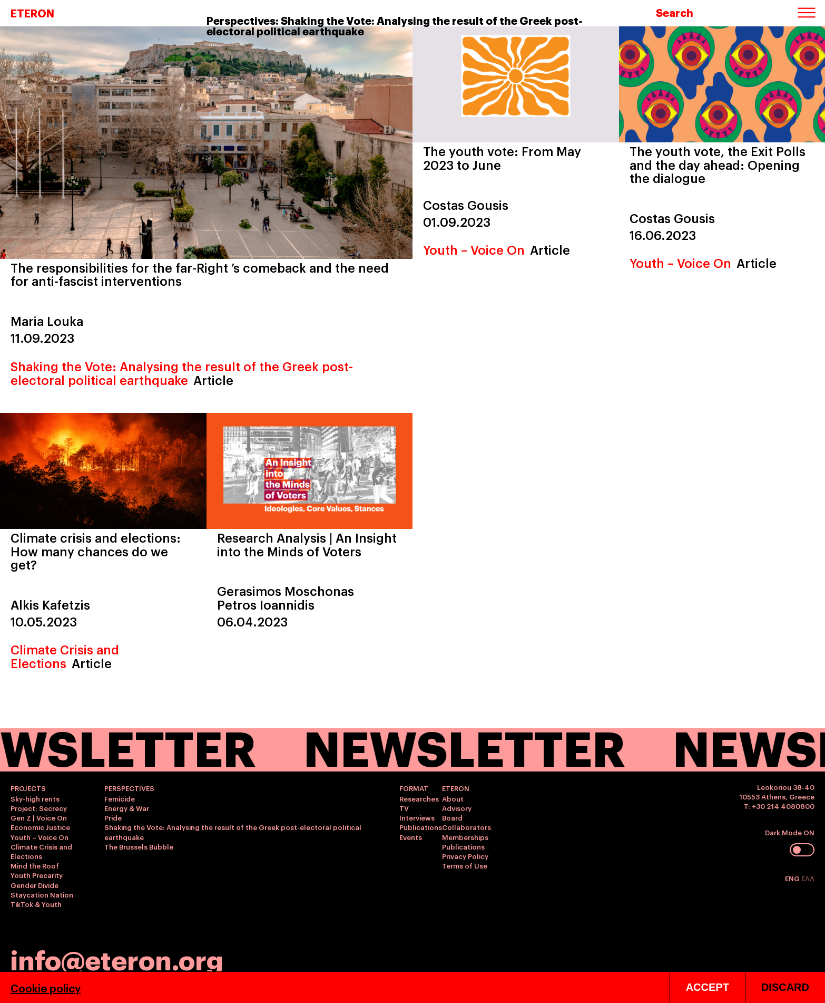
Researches (419, 798)
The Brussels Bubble (138, 846)
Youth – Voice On (474, 249)
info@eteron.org (117, 959)
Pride (113, 817)
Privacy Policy (465, 856)
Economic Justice (40, 827)
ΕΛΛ (807, 878)
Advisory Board (457, 812)
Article (213, 379)
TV (404, 808)
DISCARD (785, 987)
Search (674, 12)
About (453, 798)
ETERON (32, 12)
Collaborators (466, 827)
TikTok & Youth (36, 904)
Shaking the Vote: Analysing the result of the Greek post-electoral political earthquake (182, 373)
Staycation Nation (42, 894)
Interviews (417, 817)
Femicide (119, 798)
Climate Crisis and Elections (65, 656)
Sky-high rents (35, 798)
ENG (793, 878)
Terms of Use (464, 865)
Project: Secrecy (39, 808)
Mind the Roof (35, 865)
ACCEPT (707, 987)
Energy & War (126, 808)
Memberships (465, 837)
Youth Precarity (37, 875)
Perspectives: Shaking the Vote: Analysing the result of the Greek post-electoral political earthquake (395, 25)
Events (410, 837)
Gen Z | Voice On (39, 817)
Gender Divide (34, 885)
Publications (420, 827)
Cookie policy (46, 988)
